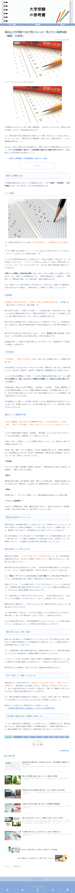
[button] (41, 744)
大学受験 (39, 737)
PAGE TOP (37, 879)
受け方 (32, 737)
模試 (61, 737)
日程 (46, 737)
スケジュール (17, 737)
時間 (51, 737)
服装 (56, 737)
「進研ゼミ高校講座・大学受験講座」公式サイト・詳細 (27, 158)
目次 (35, 165)
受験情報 (8, 737)
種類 (67, 737)
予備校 (25, 737)
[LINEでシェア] (37, 744)
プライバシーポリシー (37, 886)
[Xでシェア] (33, 744)
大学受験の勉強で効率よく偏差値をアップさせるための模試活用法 (31, 708)
